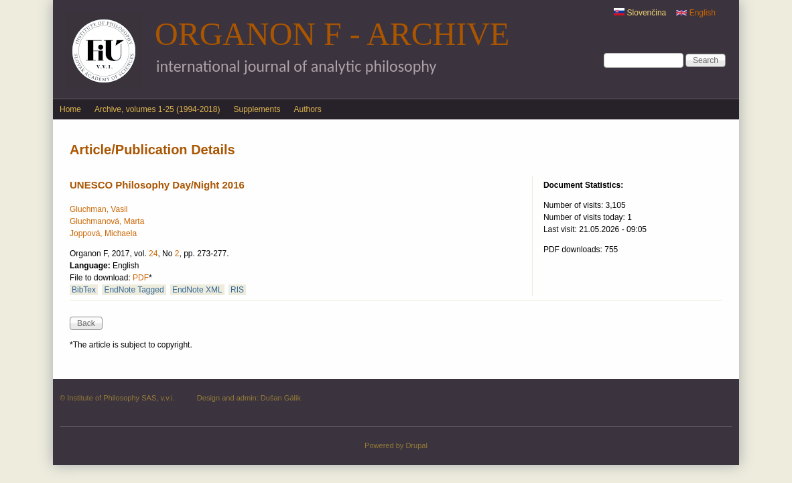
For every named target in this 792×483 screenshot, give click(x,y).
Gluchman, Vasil (98, 209)
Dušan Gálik (281, 398)
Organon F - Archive (332, 34)
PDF (141, 277)
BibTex (84, 289)
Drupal (416, 445)
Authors (308, 109)
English (696, 12)
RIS (237, 289)
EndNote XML (197, 289)
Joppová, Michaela (103, 233)
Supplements (256, 109)
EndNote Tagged (133, 289)
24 (153, 253)
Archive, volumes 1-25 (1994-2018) (157, 109)
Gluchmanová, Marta (107, 221)
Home (70, 109)
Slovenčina (640, 12)
